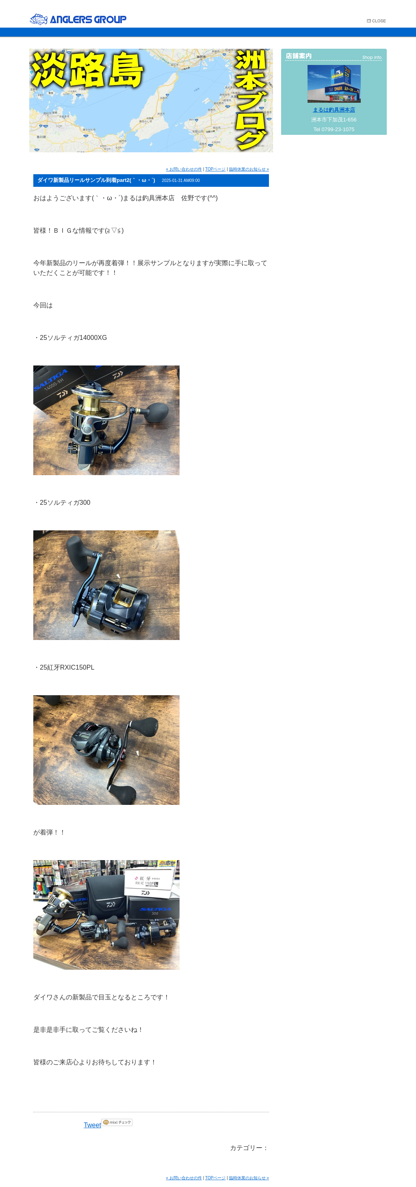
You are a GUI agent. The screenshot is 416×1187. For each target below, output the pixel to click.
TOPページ (215, 169)
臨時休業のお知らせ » (249, 169)
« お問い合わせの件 (184, 169)
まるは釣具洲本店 (334, 110)
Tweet (92, 1125)
